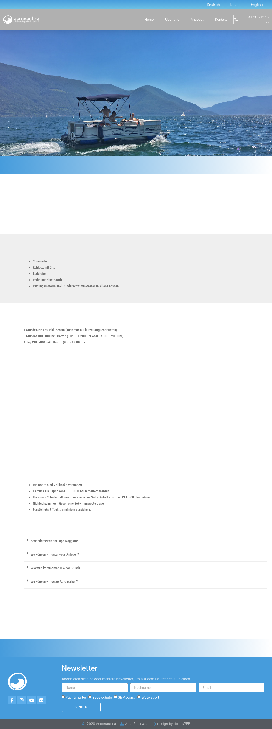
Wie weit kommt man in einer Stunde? (56, 568)
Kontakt (221, 19)
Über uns (172, 19)
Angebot (197, 19)
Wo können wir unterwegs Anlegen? (55, 554)
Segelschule (102, 697)
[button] (145, 541)
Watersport (150, 697)
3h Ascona (126, 697)
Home (149, 19)
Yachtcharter (76, 697)
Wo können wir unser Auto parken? (54, 582)
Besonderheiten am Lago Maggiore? (55, 541)
